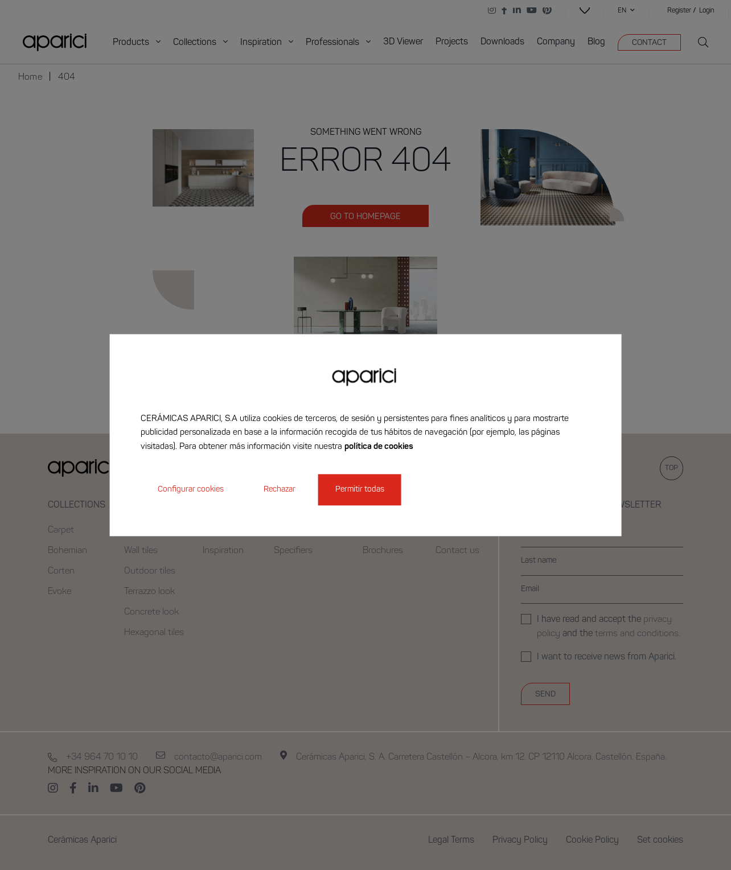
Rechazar (279, 489)
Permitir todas (359, 489)
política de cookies (378, 447)
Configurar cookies (191, 489)
